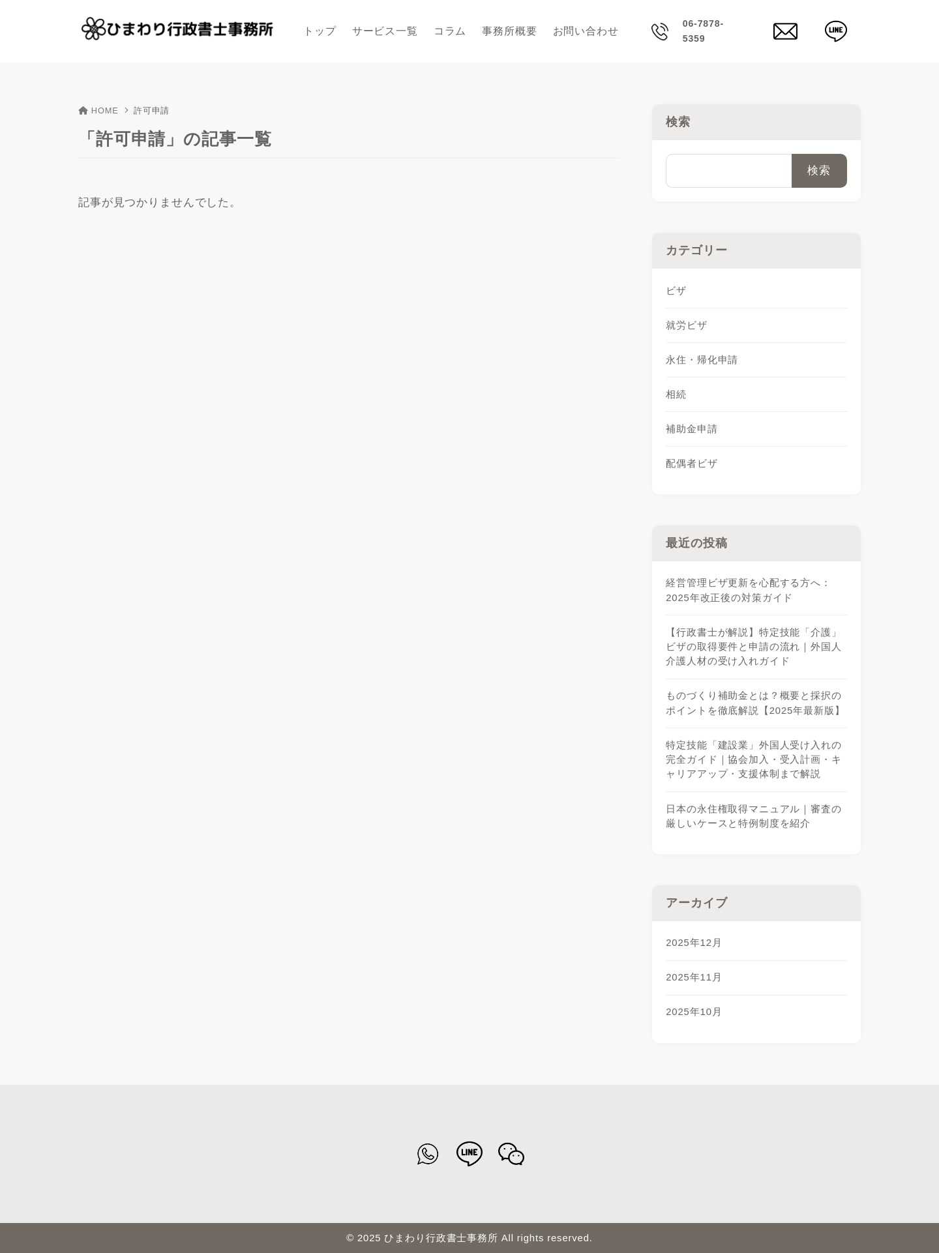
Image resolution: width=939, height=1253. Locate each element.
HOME (98, 110)
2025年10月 (694, 1012)
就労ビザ (686, 325)
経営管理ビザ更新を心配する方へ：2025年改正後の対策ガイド (748, 590)
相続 (676, 394)
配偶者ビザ (691, 463)
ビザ (676, 291)
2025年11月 (694, 977)
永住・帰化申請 (702, 360)
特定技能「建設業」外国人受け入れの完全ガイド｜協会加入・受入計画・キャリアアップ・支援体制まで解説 (753, 760)
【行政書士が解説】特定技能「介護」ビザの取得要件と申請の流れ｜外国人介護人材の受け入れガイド (753, 647)
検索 (678, 121)
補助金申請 (691, 429)
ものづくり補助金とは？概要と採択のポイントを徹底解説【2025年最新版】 (755, 702)
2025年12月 (694, 942)
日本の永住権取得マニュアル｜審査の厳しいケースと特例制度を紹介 (753, 816)
